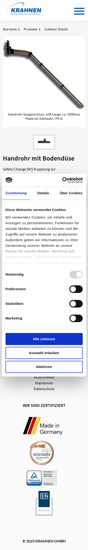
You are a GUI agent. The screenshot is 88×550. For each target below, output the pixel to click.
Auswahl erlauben (44, 353)
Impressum (44, 382)
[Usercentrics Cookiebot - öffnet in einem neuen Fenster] (63, 180)
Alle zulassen (44, 339)
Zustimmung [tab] (16, 193)
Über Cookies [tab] (71, 193)
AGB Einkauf (44, 377)
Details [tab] (43, 193)
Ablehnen (44, 367)
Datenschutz (44, 388)
